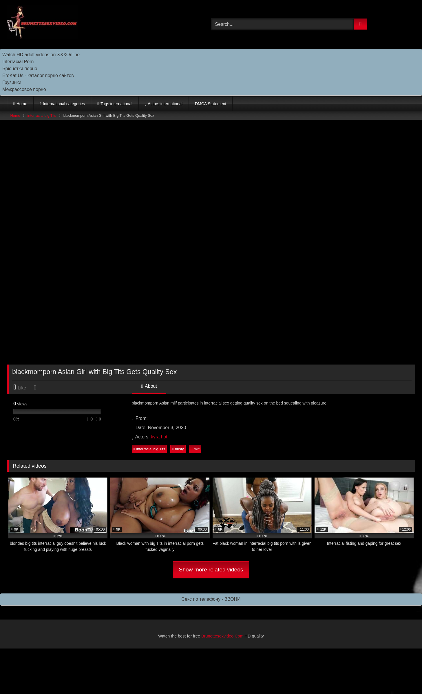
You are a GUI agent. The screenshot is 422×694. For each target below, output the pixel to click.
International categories (64, 103)
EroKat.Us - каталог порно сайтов (38, 75)
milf (195, 449)
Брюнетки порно (19, 68)
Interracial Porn (18, 61)
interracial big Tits (41, 115)
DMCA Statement (210, 103)
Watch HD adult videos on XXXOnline (41, 54)
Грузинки (11, 82)
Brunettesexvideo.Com (222, 636)
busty (178, 449)
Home (22, 103)
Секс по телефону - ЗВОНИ (210, 599)
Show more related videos (211, 570)
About (149, 386)
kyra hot (159, 436)
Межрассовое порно (24, 89)
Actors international (165, 103)
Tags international (116, 103)
